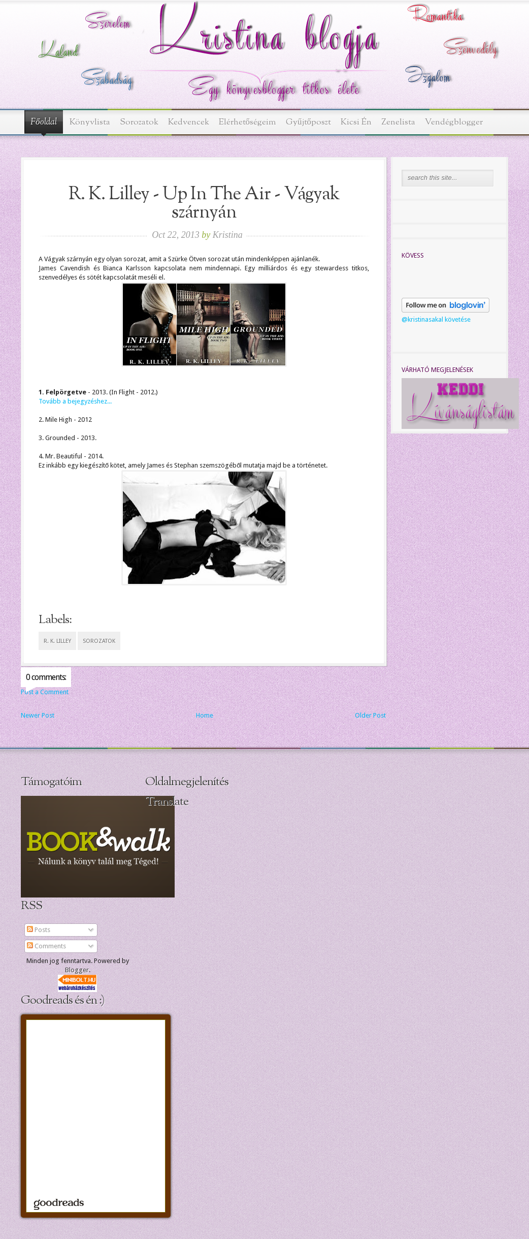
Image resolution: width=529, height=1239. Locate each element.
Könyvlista (90, 122)
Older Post (370, 715)
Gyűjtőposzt (308, 122)
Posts (38, 930)
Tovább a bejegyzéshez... (75, 401)
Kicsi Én (356, 122)
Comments (46, 946)
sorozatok (99, 641)
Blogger (77, 970)
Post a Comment (45, 692)
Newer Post (37, 715)
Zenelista (398, 122)
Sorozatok (139, 122)
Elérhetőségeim (248, 122)
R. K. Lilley (57, 641)
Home (204, 715)
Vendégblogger (454, 122)
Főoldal (43, 122)
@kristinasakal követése (436, 319)
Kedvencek (188, 122)
